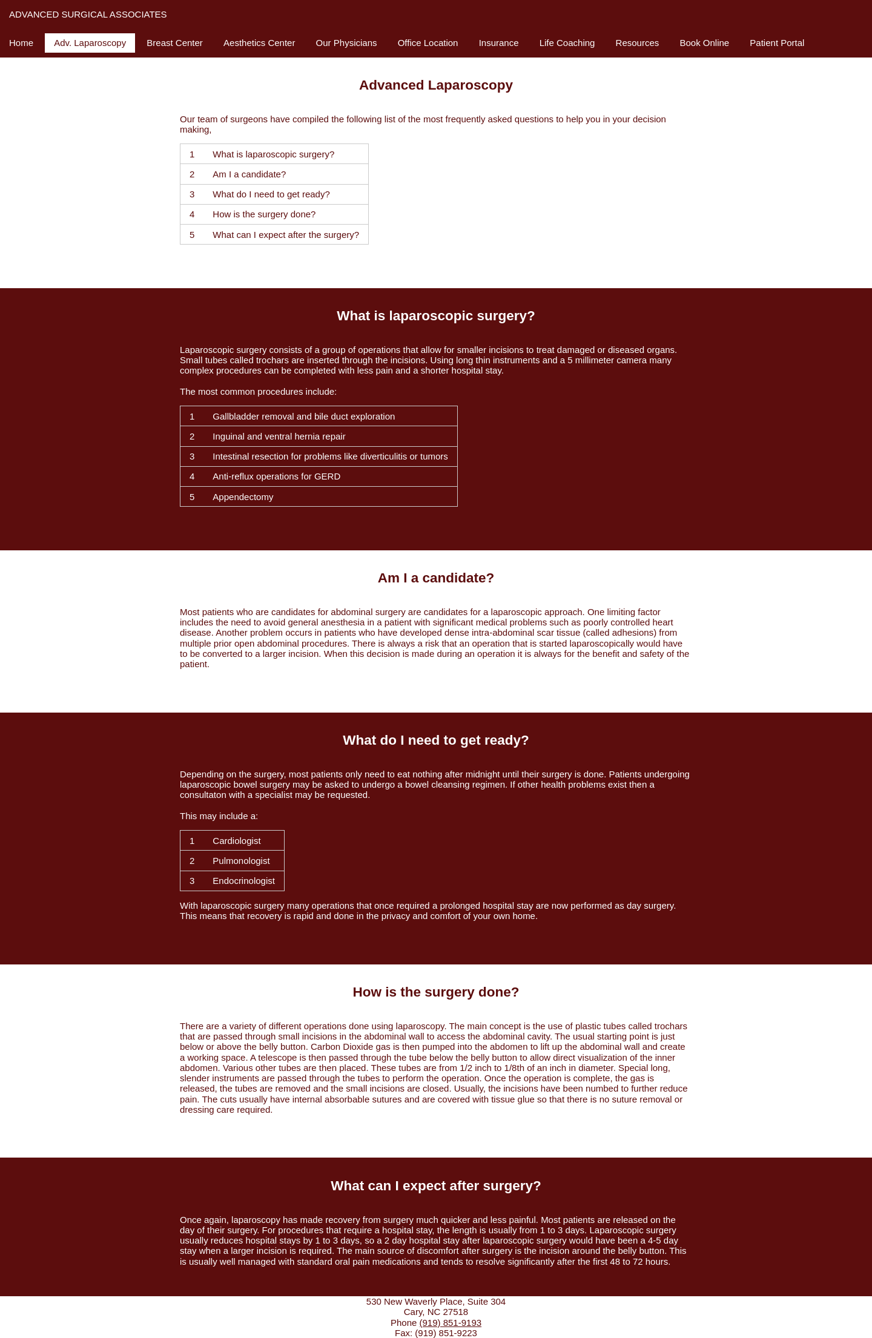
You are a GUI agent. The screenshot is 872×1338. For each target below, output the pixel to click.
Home (21, 43)
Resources (637, 43)
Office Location (428, 43)
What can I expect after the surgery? (286, 234)
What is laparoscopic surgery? (273, 154)
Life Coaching (567, 43)
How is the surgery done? (264, 214)
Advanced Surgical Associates (88, 14)
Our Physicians (346, 43)
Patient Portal (777, 43)
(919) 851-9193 (450, 1322)
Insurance (499, 43)
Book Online (704, 43)
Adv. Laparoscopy (90, 43)
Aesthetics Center (259, 43)
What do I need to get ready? (271, 194)
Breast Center (175, 43)
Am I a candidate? (249, 174)
